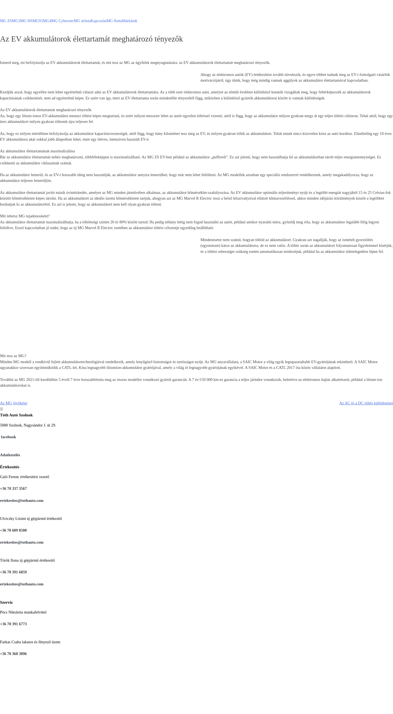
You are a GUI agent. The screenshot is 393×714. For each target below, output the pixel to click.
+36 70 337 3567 (13, 488)
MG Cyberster (62, 21)
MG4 (47, 21)
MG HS (26, 21)
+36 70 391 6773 (13, 624)
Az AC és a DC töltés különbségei (366, 403)
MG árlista (82, 21)
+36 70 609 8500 (13, 530)
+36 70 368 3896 (13, 653)
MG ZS (6, 21)
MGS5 (37, 21)
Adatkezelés (10, 455)
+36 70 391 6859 (13, 572)
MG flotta (114, 21)
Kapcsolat (99, 21)
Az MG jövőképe (13, 403)
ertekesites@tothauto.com (21, 500)
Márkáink (129, 21)
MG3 (16, 21)
